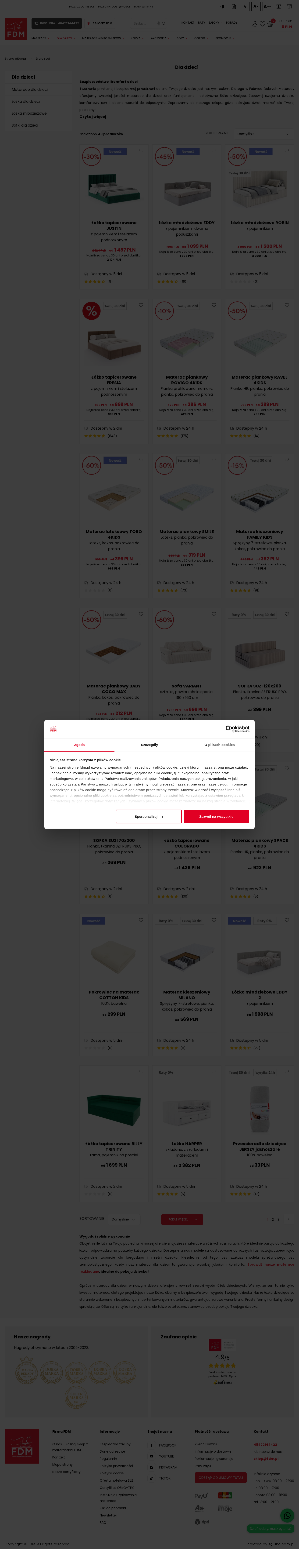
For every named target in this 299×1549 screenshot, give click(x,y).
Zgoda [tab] (79, 744)
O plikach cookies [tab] (219, 744)
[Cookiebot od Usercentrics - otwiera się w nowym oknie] (229, 729)
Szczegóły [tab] (149, 744)
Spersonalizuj (149, 816)
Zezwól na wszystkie (216, 816)
